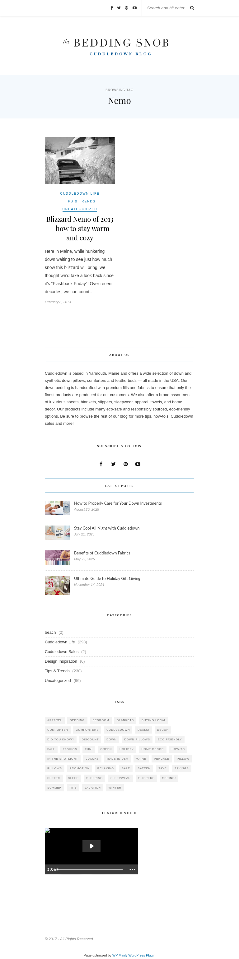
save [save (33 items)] (162, 768)
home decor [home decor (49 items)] (153, 749)
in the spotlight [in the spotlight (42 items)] (62, 758)
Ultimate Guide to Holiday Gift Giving (107, 578)
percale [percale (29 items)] (161, 758)
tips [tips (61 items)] (73, 787)
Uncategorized (80, 209)
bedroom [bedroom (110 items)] (100, 720)
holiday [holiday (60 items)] (127, 749)
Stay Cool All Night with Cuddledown (107, 528)
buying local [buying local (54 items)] (154, 720)
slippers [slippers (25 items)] (146, 778)
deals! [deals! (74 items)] (143, 729)
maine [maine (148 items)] (141, 758)
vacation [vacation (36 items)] (92, 787)
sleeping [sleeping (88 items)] (94, 778)
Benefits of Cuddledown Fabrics (102, 552)
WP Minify (120, 955)
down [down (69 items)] (111, 739)
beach (50, 632)
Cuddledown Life (80, 193)
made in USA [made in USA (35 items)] (117, 758)
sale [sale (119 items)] (126, 768)
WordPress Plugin (142, 955)
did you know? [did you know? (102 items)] (60, 739)
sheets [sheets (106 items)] (53, 778)
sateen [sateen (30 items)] (144, 768)
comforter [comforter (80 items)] (57, 729)
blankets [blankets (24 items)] (125, 720)
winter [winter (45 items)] (115, 787)
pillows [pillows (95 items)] (54, 768)
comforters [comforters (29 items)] (87, 729)
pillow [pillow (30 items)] (183, 758)
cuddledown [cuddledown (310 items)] (118, 729)
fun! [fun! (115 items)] (89, 749)
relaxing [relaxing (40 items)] (105, 768)
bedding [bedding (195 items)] (77, 720)
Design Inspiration (61, 661)
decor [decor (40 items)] (163, 729)
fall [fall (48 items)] (51, 749)
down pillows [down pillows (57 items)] (137, 739)
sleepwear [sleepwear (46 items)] (120, 778)
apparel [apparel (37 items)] (54, 720)
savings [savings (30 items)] (181, 768)
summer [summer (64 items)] (54, 787)
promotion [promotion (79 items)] (80, 768)
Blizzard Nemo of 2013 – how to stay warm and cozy (79, 228)
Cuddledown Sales (61, 651)
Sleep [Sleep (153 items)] (73, 778)
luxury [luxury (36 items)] (92, 758)
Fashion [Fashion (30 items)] (70, 749)
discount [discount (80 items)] (90, 739)
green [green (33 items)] (106, 749)
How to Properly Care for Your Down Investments (118, 503)
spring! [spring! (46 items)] (169, 778)
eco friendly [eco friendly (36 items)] (170, 739)
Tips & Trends (80, 201)
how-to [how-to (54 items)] (178, 749)
